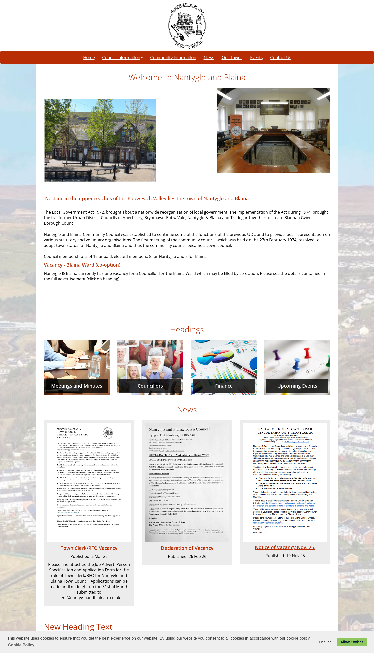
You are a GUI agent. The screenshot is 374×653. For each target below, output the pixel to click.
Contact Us (280, 57)
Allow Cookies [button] (352, 642)
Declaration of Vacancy (187, 548)
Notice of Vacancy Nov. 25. (285, 547)
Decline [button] (325, 642)
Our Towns (232, 57)
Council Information (122, 57)
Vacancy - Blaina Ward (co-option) (83, 265)
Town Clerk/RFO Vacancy (89, 548)
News (209, 57)
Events (256, 57)
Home (89, 57)
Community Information (173, 57)
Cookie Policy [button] (21, 645)
